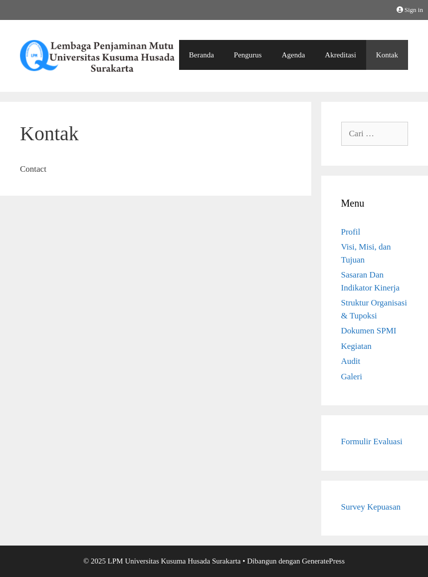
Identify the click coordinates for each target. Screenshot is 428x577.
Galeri (351, 376)
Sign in (410, 9)
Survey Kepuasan (371, 507)
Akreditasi (340, 55)
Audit (351, 361)
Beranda (201, 55)
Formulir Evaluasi (372, 441)
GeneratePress (323, 561)
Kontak (387, 55)
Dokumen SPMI (369, 330)
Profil (351, 232)
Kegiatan (356, 346)
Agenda (293, 55)
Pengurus (248, 55)
